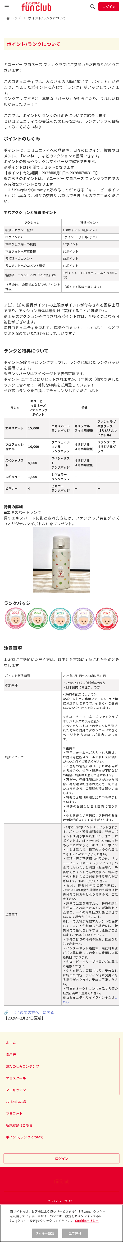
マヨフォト (14, 1113)
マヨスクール (16, 1078)
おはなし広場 (16, 1101)
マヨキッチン (16, 1089)
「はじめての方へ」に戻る (31, 1012)
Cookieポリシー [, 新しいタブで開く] (87, 1224)
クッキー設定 (45, 1236)
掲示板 (11, 1054)
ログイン (108, 6)
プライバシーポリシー (61, 1201)
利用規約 (61, 1207)
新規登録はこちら (19, 1125)
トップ (16, 18)
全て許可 (75, 1236)
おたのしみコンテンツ (22, 1066)
